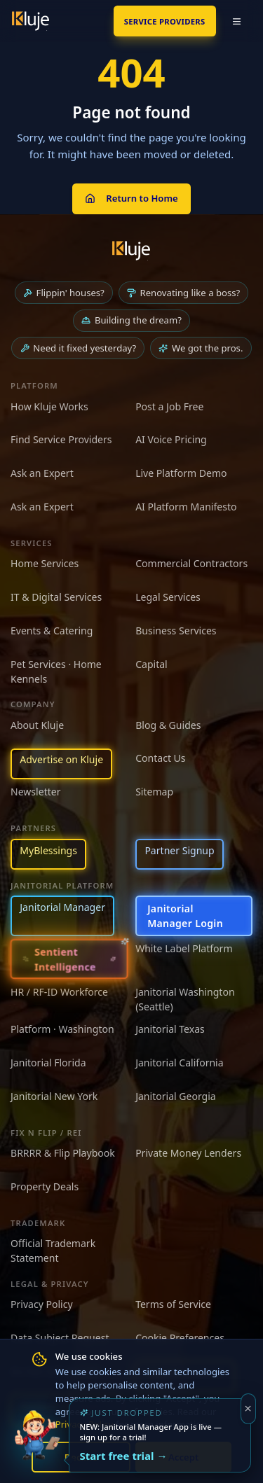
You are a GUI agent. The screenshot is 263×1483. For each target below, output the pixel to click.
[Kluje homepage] (131, 250)
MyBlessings (48, 850)
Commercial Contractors (191, 563)
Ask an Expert (42, 473)
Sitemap (154, 791)
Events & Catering (52, 630)
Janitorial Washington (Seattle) (184, 999)
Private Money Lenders (188, 1153)
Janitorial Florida (48, 1062)
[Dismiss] (249, 1408)
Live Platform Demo (181, 473)
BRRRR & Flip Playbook (63, 1153)
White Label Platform (183, 948)
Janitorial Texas (170, 1029)
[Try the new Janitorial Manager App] (37, 1446)
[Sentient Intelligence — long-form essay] (69, 959)
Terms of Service (173, 1304)
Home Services (45, 563)
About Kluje (37, 725)
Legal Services (168, 597)
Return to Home (131, 198)
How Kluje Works (49, 406)
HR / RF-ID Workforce (59, 991)
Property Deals (45, 1186)
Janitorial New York (54, 1096)
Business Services (175, 630)
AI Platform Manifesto (185, 506)
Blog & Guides (168, 725)
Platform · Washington (62, 1029)
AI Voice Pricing (171, 439)
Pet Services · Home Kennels (56, 671)
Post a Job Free (169, 406)
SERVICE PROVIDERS (164, 21)
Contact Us (160, 758)
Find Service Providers (61, 439)
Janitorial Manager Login (185, 916)
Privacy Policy (42, 1304)
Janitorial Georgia (175, 1096)
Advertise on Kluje (61, 759)
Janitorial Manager (62, 907)
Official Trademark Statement (53, 1251)
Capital (151, 664)
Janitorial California (179, 1062)
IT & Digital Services (56, 597)
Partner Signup (179, 850)
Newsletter (36, 791)
